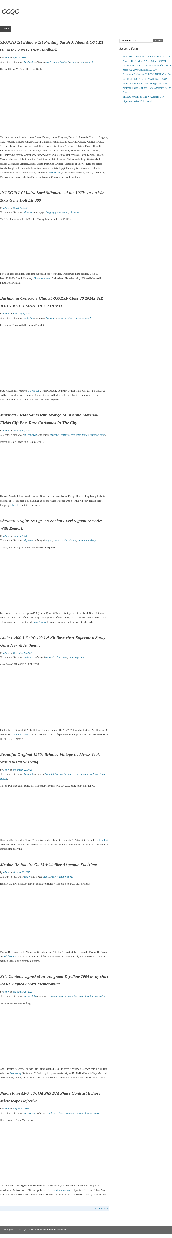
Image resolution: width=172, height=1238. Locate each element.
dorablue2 (103, 840)
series (65, 540)
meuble (53, 876)
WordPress (46, 1229)
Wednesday (15, 1073)
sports (95, 996)
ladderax (68, 774)
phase (97, 1113)
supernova (80, 657)
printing (74, 62)
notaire (62, 876)
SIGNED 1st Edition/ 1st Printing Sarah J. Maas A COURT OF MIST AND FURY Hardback (146, 58)
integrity (50, 212)
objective (88, 1113)
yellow (102, 996)
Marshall (16, 505)
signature (28, 540)
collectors (29, 318)
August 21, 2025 (21, 1108)
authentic (28, 657)
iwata (64, 657)
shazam (72, 540)
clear (58, 657)
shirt (80, 996)
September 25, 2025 (23, 991)
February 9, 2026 (21, 313)
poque (70, 876)
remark (57, 540)
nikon (80, 1113)
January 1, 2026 (21, 536)
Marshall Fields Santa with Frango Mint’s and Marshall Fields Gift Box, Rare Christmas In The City (147, 88)
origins (48, 540)
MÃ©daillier (10, 956)
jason (58, 212)
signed (89, 62)
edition (55, 62)
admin (6, 57)
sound (88, 318)
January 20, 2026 (21, 430)
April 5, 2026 (19, 57)
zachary (92, 540)
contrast (52, 1113)
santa (102, 435)
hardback (28, 62)
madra (65, 212)
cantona (53, 996)
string (102, 774)
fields (78, 435)
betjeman (61, 318)
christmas (54, 435)
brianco (59, 774)
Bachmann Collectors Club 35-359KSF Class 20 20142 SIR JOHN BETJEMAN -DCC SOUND (147, 76)
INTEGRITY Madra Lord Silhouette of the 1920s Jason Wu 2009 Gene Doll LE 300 (147, 67)
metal (76, 774)
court (48, 62)
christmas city (31, 435)
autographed (40, 622)
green (61, 996)
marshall (94, 435)
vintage (3, 778)
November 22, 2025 (22, 769)
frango (85, 435)
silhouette (29, 212)
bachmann (51, 318)
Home (6, 28)
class (70, 318)
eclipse (60, 1113)
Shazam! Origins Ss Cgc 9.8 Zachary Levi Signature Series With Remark (143, 99)
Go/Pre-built (34, 390)
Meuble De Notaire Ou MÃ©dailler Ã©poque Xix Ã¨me (48, 864)
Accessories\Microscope (60, 1190)
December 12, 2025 (22, 653)
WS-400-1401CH (22, 734)
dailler (27, 876)
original (84, 774)
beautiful (28, 774)
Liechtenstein (54, 172)
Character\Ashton (42, 278)
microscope (29, 1113)
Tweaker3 (61, 1229)
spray (71, 657)
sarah (82, 62)
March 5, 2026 (20, 208)
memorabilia (30, 996)
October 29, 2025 (21, 872)
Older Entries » (100, 1208)
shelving (94, 774)
